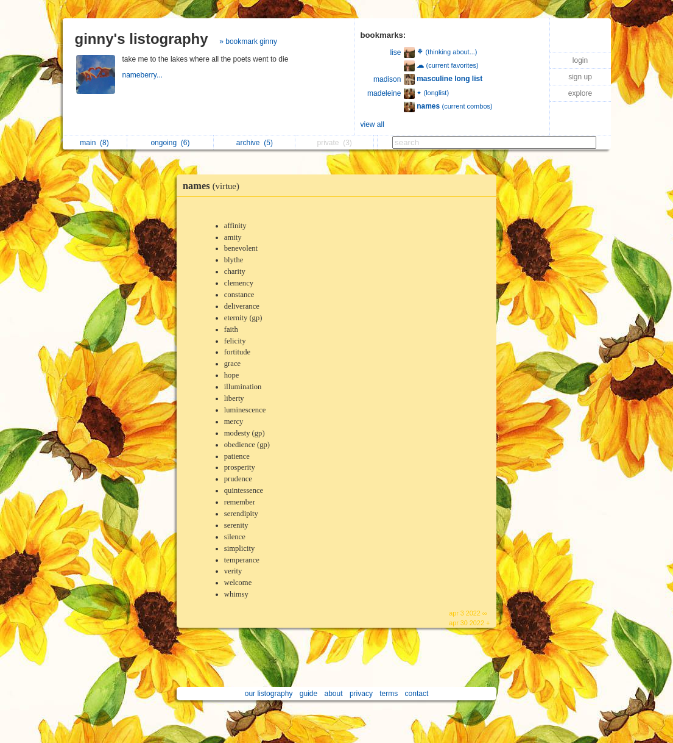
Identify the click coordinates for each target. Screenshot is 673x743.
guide (308, 693)
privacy (361, 693)
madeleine (384, 93)
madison (387, 79)
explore (580, 93)
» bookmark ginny (248, 41)
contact (417, 693)
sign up (580, 77)
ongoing (169, 142)
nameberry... (143, 75)
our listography (269, 693)
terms (388, 693)
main (94, 142)
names (214, 186)
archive (254, 142)
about (334, 693)
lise (395, 52)
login (580, 60)
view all (372, 124)
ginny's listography (141, 39)
